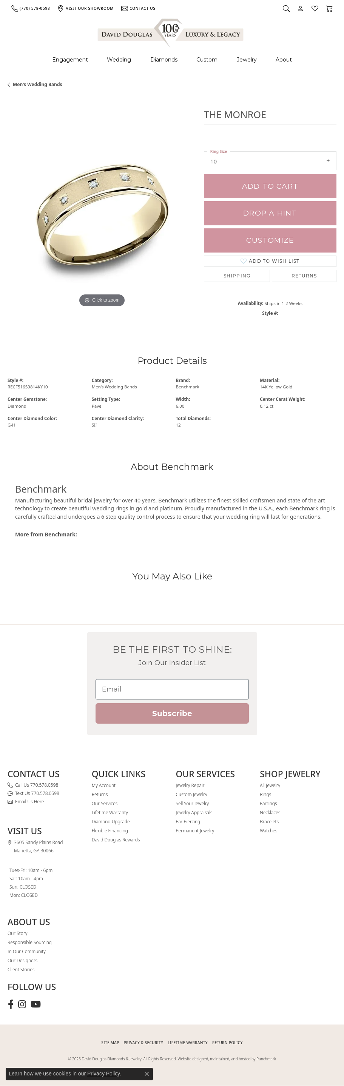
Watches (268, 830)
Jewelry (247, 59)
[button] (286, 8)
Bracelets (269, 821)
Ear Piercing (188, 821)
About (284, 59)
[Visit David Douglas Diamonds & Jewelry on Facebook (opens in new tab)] (11, 1004)
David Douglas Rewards (116, 839)
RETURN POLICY (227, 1042)
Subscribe (172, 713)
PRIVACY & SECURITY (144, 1042)
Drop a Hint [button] (270, 213)
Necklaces (270, 812)
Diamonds (163, 59)
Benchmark (187, 387)
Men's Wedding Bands (37, 84)
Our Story (17, 933)
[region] (102, 214)
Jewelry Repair (190, 785)
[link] (30, 8)
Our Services (104, 803)
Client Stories (21, 969)
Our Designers (22, 960)
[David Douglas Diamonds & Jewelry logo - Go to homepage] (171, 32)
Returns (304, 276)
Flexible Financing (110, 830)
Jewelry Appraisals (194, 812)
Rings (265, 794)
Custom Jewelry (191, 794)
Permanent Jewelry (195, 830)
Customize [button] (270, 240)
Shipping (237, 276)
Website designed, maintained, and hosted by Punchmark (227, 1058)
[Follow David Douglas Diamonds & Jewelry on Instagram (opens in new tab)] (22, 1004)
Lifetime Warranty (110, 812)
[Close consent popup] (147, 1074)
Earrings (268, 803)
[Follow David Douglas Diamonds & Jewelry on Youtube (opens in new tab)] (35, 1004)
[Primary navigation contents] (172, 60)
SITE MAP (110, 1042)
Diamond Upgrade (111, 821)
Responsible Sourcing (30, 942)
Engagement (70, 59)
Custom (207, 59)
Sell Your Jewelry (192, 803)
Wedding (119, 59)
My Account (104, 785)
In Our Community (27, 951)
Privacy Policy (103, 1074)
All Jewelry (270, 785)
